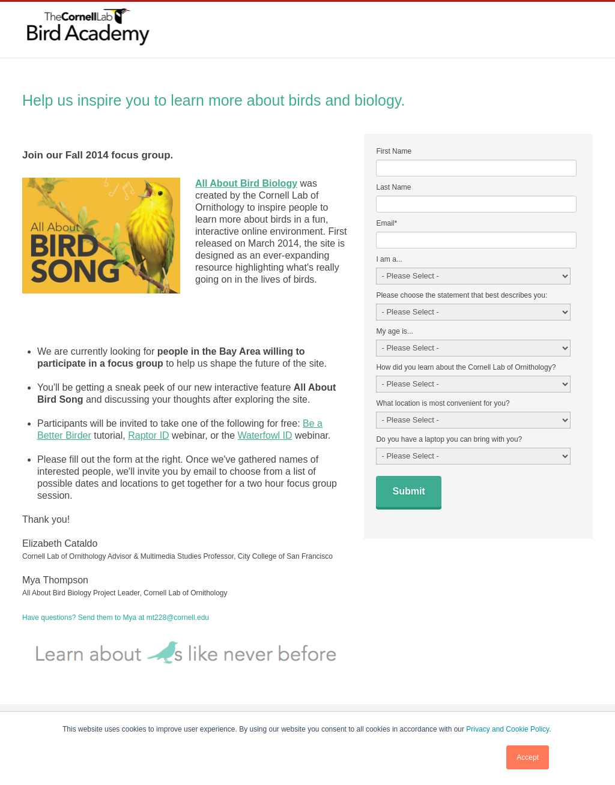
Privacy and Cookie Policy (507, 729)
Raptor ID (148, 435)
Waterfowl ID (264, 435)
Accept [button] (528, 757)
